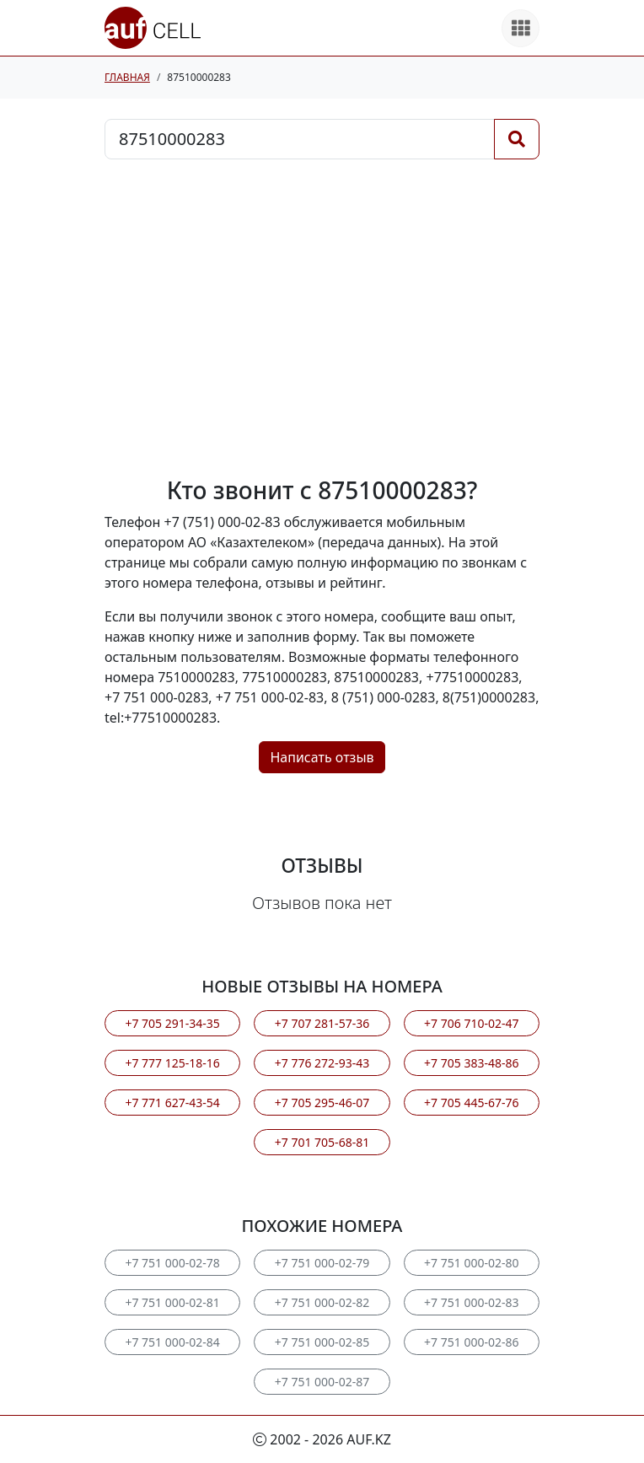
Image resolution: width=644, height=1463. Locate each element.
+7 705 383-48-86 (471, 1063)
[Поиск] (516, 139)
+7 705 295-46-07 (322, 1103)
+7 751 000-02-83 (471, 1302)
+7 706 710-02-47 (471, 1023)
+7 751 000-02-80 (471, 1263)
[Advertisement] (322, 318)
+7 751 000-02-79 (322, 1263)
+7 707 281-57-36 (322, 1023)
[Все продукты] (520, 28)
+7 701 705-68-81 (322, 1142)
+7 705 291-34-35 (172, 1023)
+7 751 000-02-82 (322, 1302)
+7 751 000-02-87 (322, 1382)
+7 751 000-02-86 (471, 1342)
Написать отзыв (321, 757)
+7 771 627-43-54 (172, 1103)
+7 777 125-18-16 (172, 1063)
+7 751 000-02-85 (322, 1342)
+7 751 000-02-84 (172, 1342)
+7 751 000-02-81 (172, 1302)
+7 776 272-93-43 (322, 1063)
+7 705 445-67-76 (471, 1103)
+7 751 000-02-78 (172, 1263)
